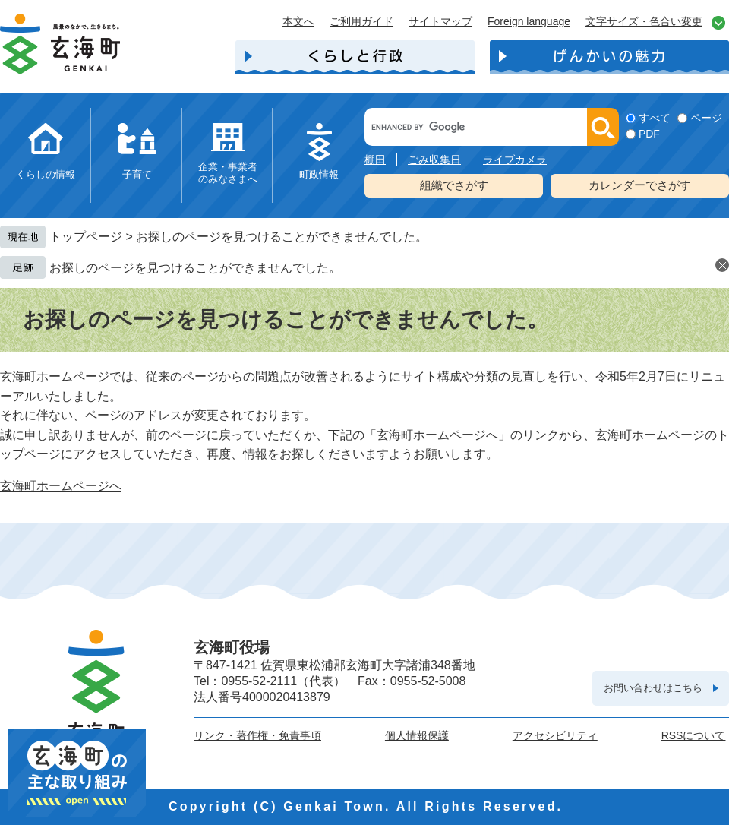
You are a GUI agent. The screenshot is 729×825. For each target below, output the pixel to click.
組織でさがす (454, 185)
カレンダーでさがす (640, 185)
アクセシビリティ (555, 735)
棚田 (375, 159)
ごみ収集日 (434, 159)
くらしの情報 (45, 174)
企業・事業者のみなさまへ (227, 173)
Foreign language (529, 21)
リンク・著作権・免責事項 (257, 735)
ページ (706, 118)
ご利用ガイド (361, 21)
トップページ (85, 236)
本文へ (298, 21)
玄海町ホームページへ (61, 485)
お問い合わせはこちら (653, 688)
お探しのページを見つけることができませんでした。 (195, 267)
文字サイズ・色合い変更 (643, 21)
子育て (137, 174)
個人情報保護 (417, 735)
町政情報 (319, 174)
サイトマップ (440, 21)
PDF (649, 134)
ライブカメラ (515, 159)
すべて (655, 118)
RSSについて (693, 735)
